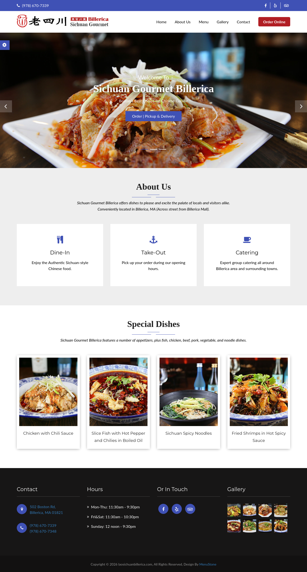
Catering (247, 252)
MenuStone (207, 564)
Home (161, 21)
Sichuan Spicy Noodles (188, 433)
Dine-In (60, 252)
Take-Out (153, 252)
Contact (243, 21)
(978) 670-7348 (43, 531)
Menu (203, 21)
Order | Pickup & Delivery (153, 116)
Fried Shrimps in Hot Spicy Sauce (259, 437)
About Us (182, 21)
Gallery (223, 21)
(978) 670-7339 (33, 5)
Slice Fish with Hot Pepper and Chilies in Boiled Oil (118, 437)
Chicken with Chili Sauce (48, 433)
